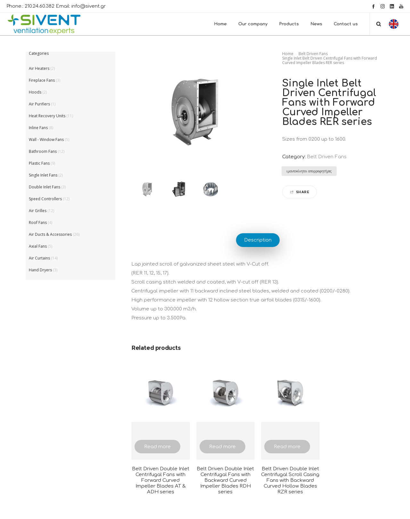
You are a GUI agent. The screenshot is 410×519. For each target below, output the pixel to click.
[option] (147, 189)
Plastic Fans (39, 163)
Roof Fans (38, 222)
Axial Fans (38, 246)
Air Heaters (39, 68)
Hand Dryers (40, 270)
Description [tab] (258, 240)
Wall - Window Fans (46, 139)
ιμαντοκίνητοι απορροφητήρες (309, 171)
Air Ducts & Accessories (50, 234)
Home (287, 53)
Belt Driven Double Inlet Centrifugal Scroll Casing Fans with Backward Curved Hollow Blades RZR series (290, 480)
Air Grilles (37, 210)
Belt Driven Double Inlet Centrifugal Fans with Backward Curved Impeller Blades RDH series (225, 480)
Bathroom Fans (43, 151)
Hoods (35, 92)
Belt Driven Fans (313, 53)
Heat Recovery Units (47, 116)
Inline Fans (38, 127)
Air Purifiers (39, 104)
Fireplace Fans (42, 80)
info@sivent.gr (88, 6)
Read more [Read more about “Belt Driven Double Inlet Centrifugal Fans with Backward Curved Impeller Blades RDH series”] (222, 446)
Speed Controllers (45, 199)
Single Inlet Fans (43, 175)
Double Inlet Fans (44, 187)
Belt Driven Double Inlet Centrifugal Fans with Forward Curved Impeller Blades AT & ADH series (160, 480)
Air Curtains (39, 258)
